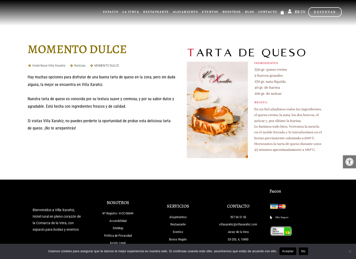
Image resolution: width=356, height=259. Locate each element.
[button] (349, 161)
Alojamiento (185, 12)
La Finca (131, 12)
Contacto (268, 12)
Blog (250, 12)
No (303, 251)
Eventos (210, 12)
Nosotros (232, 12)
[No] (349, 251)
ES (297, 12)
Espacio (111, 12)
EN (303, 12)
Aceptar (288, 251)
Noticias (80, 65)
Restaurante (157, 12)
